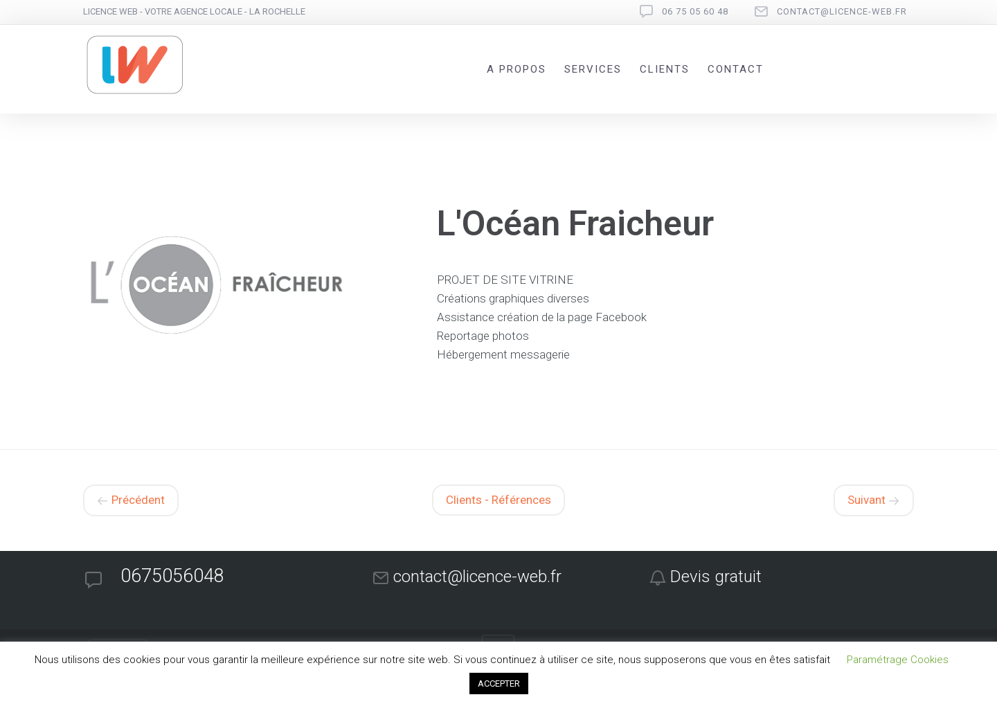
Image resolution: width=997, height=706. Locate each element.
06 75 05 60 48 (695, 11)
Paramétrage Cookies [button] (898, 659)
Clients (665, 69)
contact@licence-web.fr (842, 11)
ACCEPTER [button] (499, 683)
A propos (516, 69)
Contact (736, 69)
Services (593, 69)
